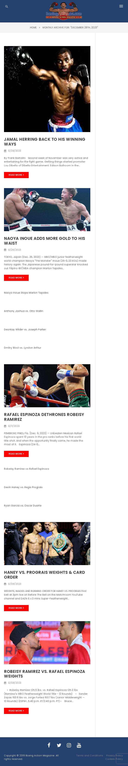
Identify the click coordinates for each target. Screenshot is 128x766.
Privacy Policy (114, 755)
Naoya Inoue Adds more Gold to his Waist (44, 241)
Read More (15, 174)
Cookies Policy (114, 759)
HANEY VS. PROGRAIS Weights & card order (44, 575)
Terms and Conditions (89, 755)
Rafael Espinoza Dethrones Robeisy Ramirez (44, 417)
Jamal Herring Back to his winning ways (44, 142)
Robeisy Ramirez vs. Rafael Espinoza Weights (44, 674)
